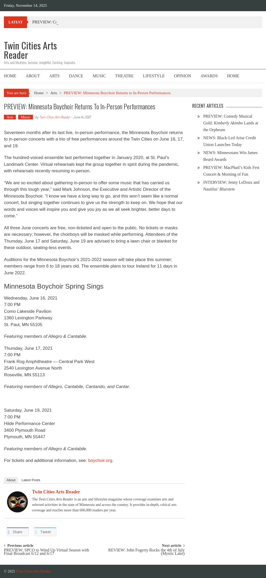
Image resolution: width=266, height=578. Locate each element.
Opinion (182, 76)
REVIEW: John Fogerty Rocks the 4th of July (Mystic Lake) (146, 552)
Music (99, 76)
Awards (209, 76)
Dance (76, 76)
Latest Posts (31, 480)
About (32, 76)
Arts (54, 76)
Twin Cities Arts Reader (54, 117)
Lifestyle (154, 76)
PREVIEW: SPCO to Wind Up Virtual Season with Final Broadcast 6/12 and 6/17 (46, 552)
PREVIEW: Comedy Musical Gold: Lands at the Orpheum (230, 123)
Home (10, 76)
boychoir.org (100, 460)
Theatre (124, 76)
